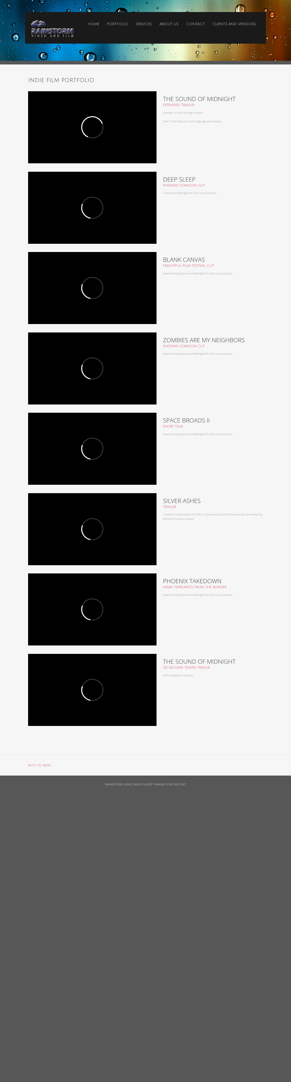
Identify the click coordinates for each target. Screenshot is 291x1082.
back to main (39, 765)
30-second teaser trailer (186, 667)
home (93, 24)
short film (173, 426)
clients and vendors (234, 24)
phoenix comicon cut (184, 185)
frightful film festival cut (188, 266)
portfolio (117, 24)
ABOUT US (169, 24)
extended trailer (178, 105)
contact (195, 24)
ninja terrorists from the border (195, 587)
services (144, 24)
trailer (169, 507)
